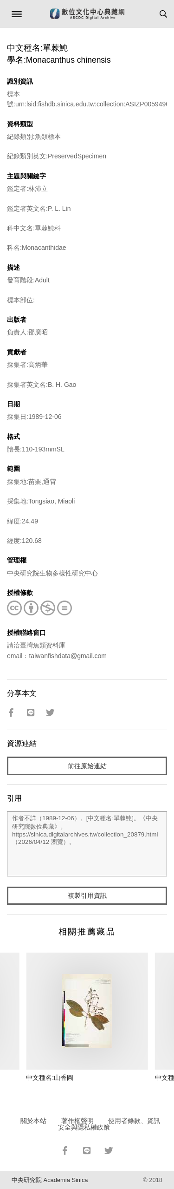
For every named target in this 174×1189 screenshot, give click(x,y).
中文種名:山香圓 (49, 1077)
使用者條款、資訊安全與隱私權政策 (109, 1124)
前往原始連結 (87, 766)
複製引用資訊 (87, 895)
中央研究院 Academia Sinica (50, 1179)
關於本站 (33, 1120)
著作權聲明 (77, 1120)
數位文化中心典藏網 (87, 14)
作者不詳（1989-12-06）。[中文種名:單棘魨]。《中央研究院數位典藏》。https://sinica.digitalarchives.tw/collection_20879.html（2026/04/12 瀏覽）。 (87, 843)
